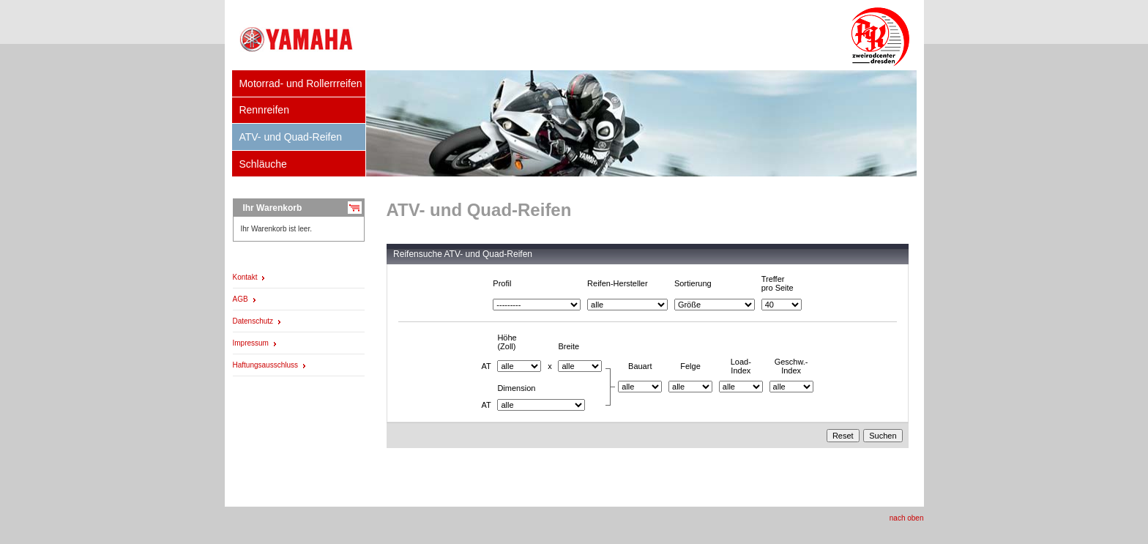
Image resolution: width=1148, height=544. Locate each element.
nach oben (907, 518)
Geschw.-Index (791, 366)
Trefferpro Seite (777, 283)
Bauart (640, 366)
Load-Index (741, 366)
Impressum (251, 343)
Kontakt (245, 277)
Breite (568, 346)
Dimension (516, 388)
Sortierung (693, 283)
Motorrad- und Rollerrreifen (300, 83)
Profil (502, 283)
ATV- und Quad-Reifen (290, 137)
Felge (690, 366)
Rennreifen (264, 110)
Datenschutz (253, 321)
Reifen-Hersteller (617, 283)
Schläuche (262, 164)
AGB (240, 299)
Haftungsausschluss (266, 365)
